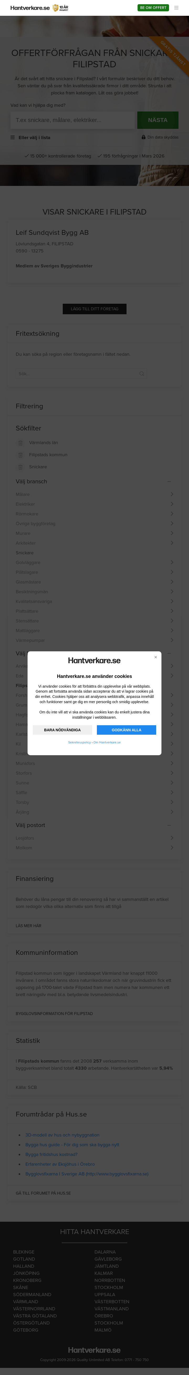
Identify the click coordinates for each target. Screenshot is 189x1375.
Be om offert (153, 8)
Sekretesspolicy (79, 742)
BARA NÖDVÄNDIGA (62, 730)
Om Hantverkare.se (107, 742)
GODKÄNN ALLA (126, 730)
